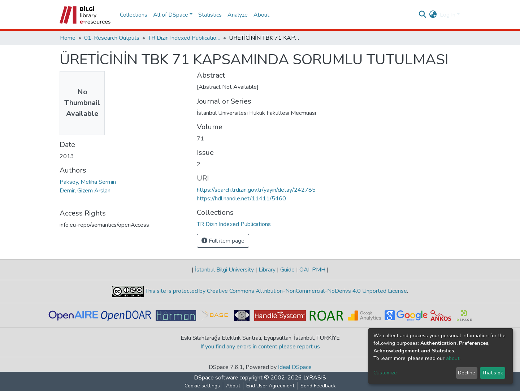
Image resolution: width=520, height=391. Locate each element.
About (261, 15)
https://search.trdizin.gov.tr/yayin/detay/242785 (256, 190)
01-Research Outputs (111, 38)
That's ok (492, 372)
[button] (433, 14)
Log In (447, 15)
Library (267, 270)
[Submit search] (422, 14)
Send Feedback (318, 385)
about (452, 358)
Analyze (238, 15)
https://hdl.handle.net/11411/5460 (241, 199)
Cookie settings (202, 385)
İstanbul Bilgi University (224, 270)
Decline (466, 372)
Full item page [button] (223, 241)
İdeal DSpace (295, 367)
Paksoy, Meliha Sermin (88, 182)
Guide (287, 270)
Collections (133, 15)
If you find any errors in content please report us (260, 347)
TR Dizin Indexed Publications (184, 38)
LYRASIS (314, 378)
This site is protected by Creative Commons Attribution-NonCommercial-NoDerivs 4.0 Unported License (275, 291)
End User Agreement (270, 385)
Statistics (210, 15)
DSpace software (216, 378)
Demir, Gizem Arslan (85, 191)
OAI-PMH (312, 270)
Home (67, 38)
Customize (385, 372)
